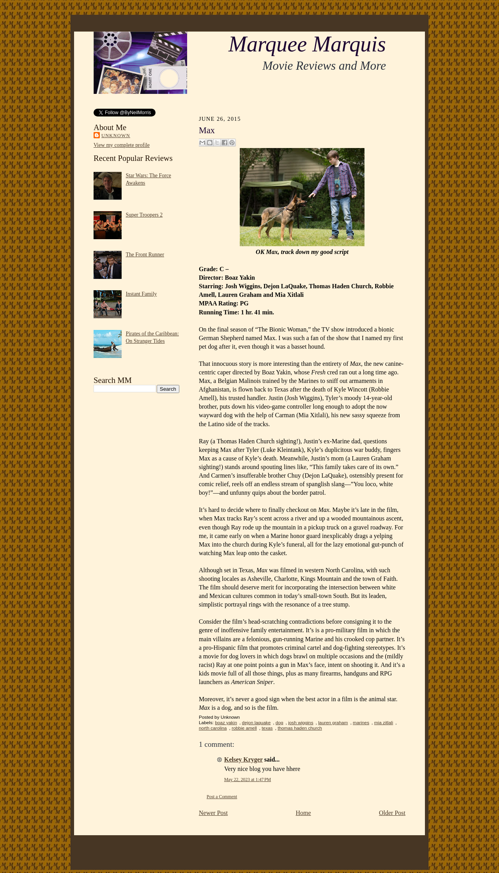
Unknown (115, 135)
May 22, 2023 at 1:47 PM (247, 779)
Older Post (392, 813)
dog (279, 722)
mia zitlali (383, 722)
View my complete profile (122, 145)
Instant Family (141, 294)
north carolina (213, 728)
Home (303, 813)
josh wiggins (300, 722)
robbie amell (244, 728)
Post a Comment (222, 796)
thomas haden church (300, 728)
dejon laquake (256, 722)
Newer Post (213, 813)
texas (267, 728)
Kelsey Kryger (243, 759)
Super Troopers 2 (144, 215)
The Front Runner (145, 254)
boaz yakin (226, 722)
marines (361, 722)
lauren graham (333, 722)
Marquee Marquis (307, 44)
